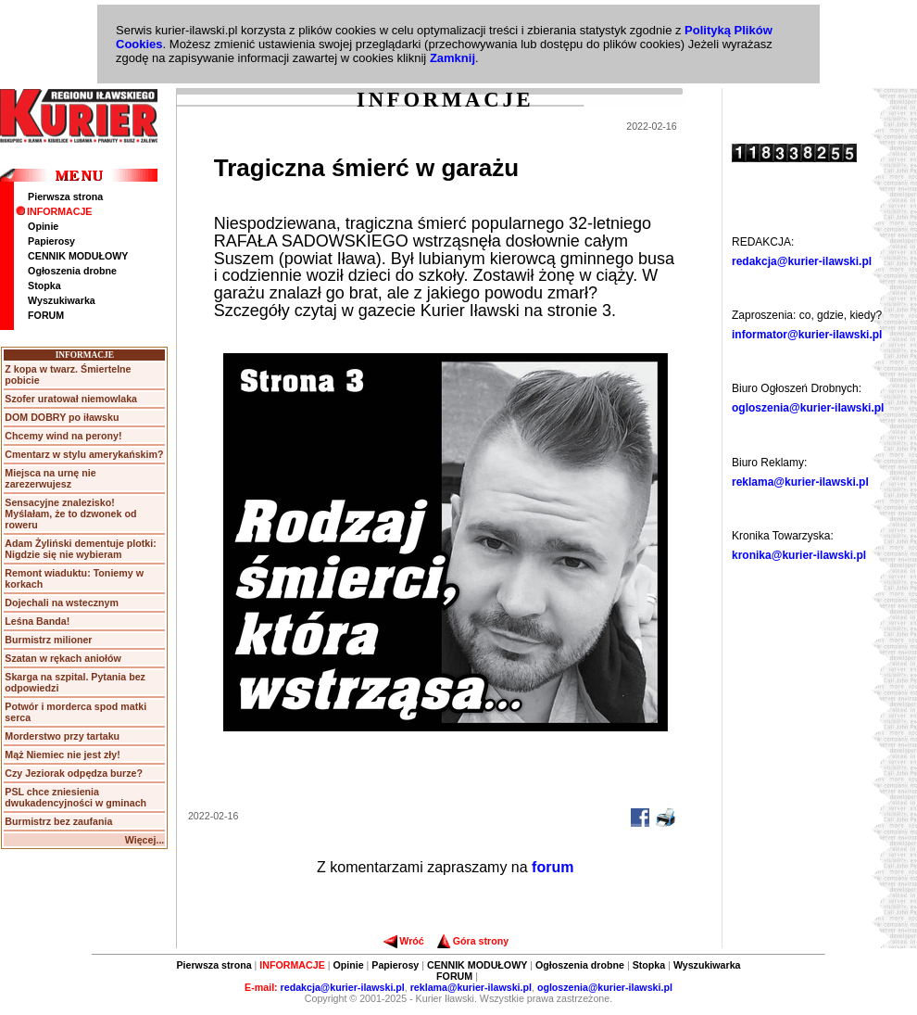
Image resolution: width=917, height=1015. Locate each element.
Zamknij (452, 58)
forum (552, 867)
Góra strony (473, 940)
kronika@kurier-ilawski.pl (799, 555)
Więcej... (145, 839)
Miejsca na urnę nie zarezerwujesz (50, 478)
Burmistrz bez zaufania (58, 821)
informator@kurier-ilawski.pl (807, 334)
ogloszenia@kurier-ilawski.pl (808, 407)
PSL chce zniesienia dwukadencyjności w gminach (75, 797)
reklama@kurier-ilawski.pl (800, 482)
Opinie (43, 226)
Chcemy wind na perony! (63, 435)
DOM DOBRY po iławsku (62, 417)
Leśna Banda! (37, 621)
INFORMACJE (54, 211)
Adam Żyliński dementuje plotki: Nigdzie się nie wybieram (80, 549)
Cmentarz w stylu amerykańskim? (84, 454)
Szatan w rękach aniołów (63, 658)
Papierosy (51, 241)
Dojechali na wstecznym (62, 602)
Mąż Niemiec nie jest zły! (62, 754)
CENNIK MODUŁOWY (78, 255)
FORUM (46, 315)
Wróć (403, 940)
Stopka (44, 285)
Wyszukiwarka (61, 300)
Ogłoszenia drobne (72, 270)
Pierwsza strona (65, 196)
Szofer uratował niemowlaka (71, 398)
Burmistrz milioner (48, 639)
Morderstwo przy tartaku (62, 736)
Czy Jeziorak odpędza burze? (74, 773)
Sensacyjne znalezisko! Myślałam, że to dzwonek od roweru (70, 513)
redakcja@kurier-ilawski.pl (802, 261)
